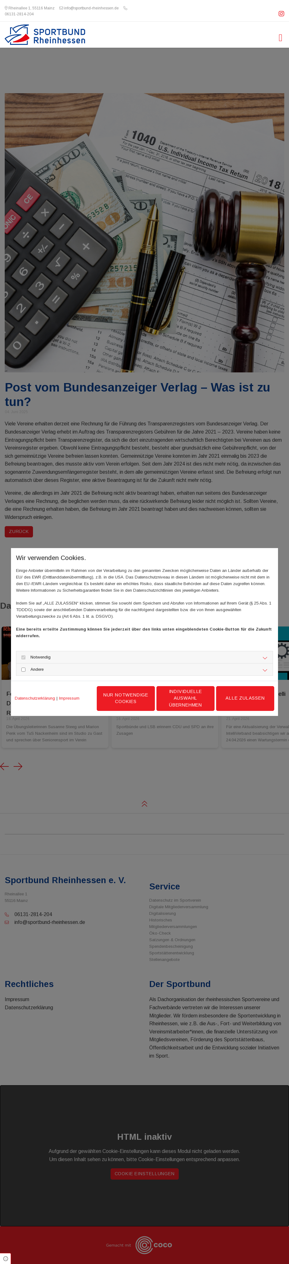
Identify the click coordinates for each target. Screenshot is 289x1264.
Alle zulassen (245, 698)
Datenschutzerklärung (35, 698)
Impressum (69, 698)
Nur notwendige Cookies (125, 698)
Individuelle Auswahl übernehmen (185, 698)
